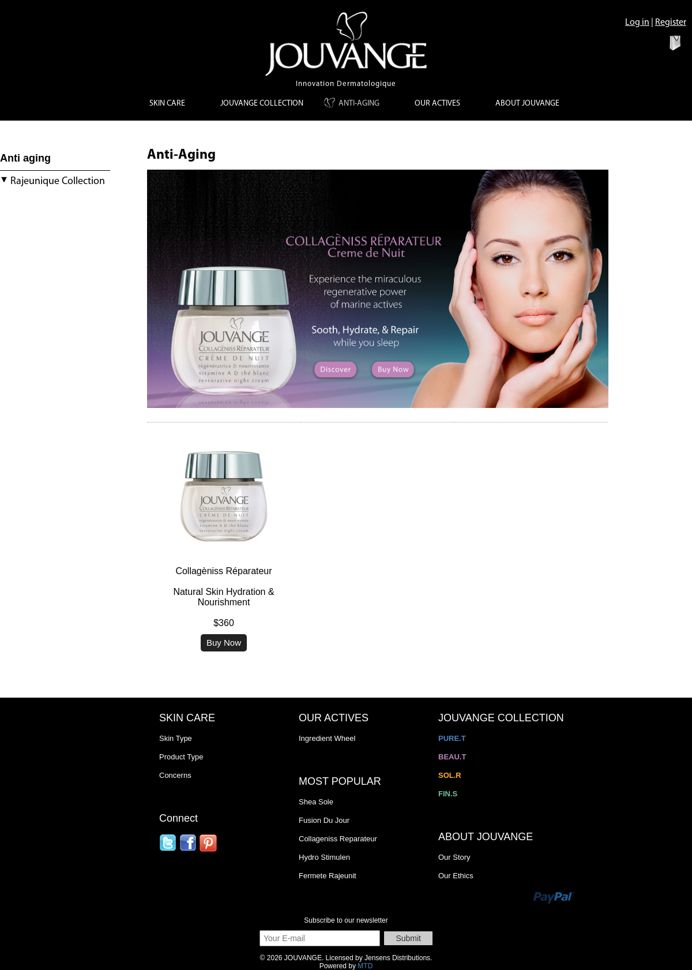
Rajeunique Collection (52, 181)
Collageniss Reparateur (338, 838)
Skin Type (175, 738)
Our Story (454, 857)
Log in (637, 22)
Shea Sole (316, 801)
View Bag (656, 41)
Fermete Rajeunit (327, 875)
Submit (408, 938)
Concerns (175, 775)
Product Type (181, 756)
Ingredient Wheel (327, 738)
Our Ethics (455, 875)
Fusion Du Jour (324, 820)
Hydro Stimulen (324, 857)
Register (670, 22)
